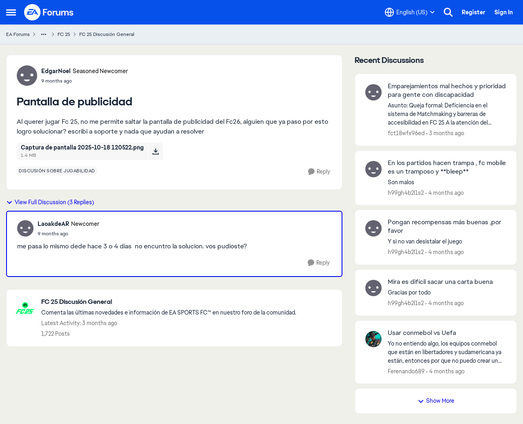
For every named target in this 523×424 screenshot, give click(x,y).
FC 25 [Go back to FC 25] (64, 34)
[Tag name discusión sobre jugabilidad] (57, 170)
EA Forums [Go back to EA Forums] (18, 34)
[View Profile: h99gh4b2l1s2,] (373, 169)
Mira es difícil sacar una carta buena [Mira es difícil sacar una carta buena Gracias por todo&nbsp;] (440, 282)
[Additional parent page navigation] (44, 34)
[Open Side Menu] (11, 12)
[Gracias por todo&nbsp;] (447, 292)
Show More (436, 400)
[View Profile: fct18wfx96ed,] (373, 92)
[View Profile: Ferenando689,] (373, 339)
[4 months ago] (444, 192)
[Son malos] (447, 182)
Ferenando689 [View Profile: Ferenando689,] (406, 371)
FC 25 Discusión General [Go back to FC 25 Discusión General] (106, 34)
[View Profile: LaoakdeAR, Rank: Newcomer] (25, 228)
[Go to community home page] (49, 12)
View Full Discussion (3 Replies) (50, 202)
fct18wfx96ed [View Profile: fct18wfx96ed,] (406, 133)
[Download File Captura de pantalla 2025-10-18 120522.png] (155, 151)
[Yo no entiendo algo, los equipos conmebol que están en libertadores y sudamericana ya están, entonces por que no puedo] (447, 352)
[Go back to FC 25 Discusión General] (168, 302)
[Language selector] (409, 12)
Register (473, 12)
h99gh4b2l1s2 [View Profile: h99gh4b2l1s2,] (406, 192)
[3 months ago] (445, 133)
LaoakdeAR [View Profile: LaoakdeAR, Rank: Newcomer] (53, 224)
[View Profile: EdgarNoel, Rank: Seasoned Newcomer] (27, 75)
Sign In (503, 12)
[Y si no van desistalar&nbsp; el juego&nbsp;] (447, 241)
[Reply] (319, 171)
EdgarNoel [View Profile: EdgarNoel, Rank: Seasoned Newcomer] (56, 71)
